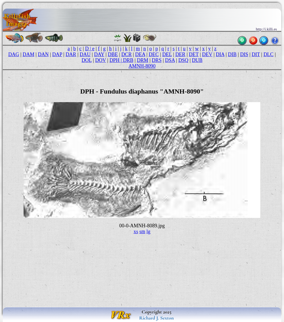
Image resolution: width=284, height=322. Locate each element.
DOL (87, 60)
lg (148, 231)
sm (142, 231)
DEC (154, 54)
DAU (85, 54)
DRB (128, 60)
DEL (167, 54)
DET (194, 54)
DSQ (183, 60)
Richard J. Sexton (156, 318)
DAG (13, 54)
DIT (256, 54)
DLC (268, 54)
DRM (142, 60)
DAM (28, 54)
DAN (43, 54)
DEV (207, 54)
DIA (220, 54)
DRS (156, 60)
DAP (57, 54)
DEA (140, 54)
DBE (113, 54)
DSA (170, 60)
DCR (126, 54)
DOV (100, 60)
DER (180, 54)
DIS (244, 54)
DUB (197, 60)
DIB (232, 54)
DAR (70, 54)
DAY (99, 54)
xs (136, 231)
